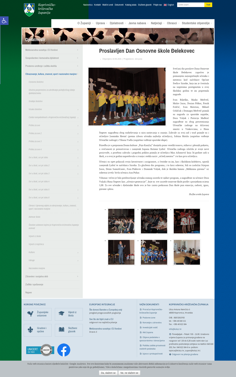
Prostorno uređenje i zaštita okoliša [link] (41, 65)
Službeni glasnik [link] (145, 4)
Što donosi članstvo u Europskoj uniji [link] (105, 309)
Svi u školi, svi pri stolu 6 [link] (39, 197)
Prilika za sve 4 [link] (35, 149)
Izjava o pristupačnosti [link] (153, 354)
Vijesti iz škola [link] (35, 236)
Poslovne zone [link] (149, 318)
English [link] (171, 4)
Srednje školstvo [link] (35, 101)
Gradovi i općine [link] (41, 329)
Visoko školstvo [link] (35, 109)
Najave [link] (28, 292)
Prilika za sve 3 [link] (35, 141)
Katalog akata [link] (130, 4)
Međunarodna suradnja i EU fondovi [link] (41, 49)
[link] (4, 20)
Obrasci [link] (173, 23)
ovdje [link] (167, 367)
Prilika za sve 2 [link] (35, 133)
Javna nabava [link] (138, 23)
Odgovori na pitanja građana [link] (185, 354)
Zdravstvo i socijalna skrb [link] (36, 276)
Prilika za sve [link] (34, 125)
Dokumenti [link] (119, 4)
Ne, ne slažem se (129, 373)
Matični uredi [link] (107, 4)
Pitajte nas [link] (157, 4)
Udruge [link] (32, 260)
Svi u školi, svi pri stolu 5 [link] (39, 189)
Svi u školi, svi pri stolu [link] (38, 157)
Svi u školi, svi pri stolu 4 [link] (39, 181)
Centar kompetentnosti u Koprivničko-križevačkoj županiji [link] (52, 117)
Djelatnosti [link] (118, 23)
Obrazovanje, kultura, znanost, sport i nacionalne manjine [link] (51, 73)
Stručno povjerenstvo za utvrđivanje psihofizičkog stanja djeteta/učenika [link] (52, 91)
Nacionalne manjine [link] (37, 268)
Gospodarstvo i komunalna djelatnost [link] (42, 57)
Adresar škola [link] (34, 216)
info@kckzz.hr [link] (175, 329)
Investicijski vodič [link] (150, 327)
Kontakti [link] (97, 4)
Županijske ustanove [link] (42, 313)
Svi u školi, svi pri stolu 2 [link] (39, 165)
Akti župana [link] (148, 332)
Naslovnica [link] (87, 4)
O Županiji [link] (85, 23)
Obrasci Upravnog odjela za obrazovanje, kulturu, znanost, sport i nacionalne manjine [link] (52, 207)
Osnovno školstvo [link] (36, 81)
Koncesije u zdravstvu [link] (152, 322)
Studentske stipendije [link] (197, 23)
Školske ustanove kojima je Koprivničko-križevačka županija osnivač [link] (54, 226)
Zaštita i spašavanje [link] (34, 284)
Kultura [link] (32, 252)
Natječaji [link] (158, 23)
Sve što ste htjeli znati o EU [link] (101, 319)
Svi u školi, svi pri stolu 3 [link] (39, 173)
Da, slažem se (108, 373)
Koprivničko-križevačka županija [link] (40, 10)
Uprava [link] (101, 23)
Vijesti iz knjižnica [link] (36, 244)
